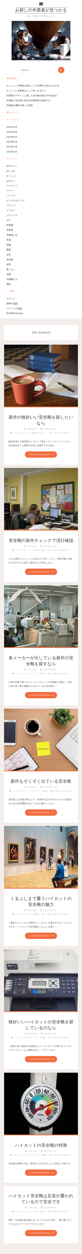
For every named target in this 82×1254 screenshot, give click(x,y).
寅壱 (8, 264)
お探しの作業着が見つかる (41, 10)
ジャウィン (11, 185)
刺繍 (8, 244)
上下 (8, 220)
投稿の (12, 303)
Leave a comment (62, 433)
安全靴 (9, 259)
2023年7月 (11, 127)
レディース (11, 215)
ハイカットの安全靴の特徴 (41, 1145)
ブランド (10, 205)
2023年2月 (11, 151)
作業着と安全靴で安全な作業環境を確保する (28, 100)
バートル (10, 195)
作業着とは (11, 235)
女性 (8, 254)
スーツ (9, 190)
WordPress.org (14, 313)
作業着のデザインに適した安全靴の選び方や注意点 (31, 95)
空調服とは (11, 279)
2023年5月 (11, 137)
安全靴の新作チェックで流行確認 (41, 540)
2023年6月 (11, 132)
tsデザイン (11, 166)
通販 (8, 284)
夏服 (8, 249)
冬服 (8, 240)
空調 (8, 274)
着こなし (10, 269)
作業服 (9, 225)
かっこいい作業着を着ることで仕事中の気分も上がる (32, 85)
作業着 (9, 230)
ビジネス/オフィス (15, 200)
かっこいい (11, 176)
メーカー (10, 210)
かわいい (10, 181)
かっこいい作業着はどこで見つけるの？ (26, 90)
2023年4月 (11, 142)
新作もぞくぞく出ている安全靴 (41, 781)
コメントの (14, 308)
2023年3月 (11, 146)
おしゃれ (10, 171)
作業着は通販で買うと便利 (19, 105)
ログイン (10, 298)
